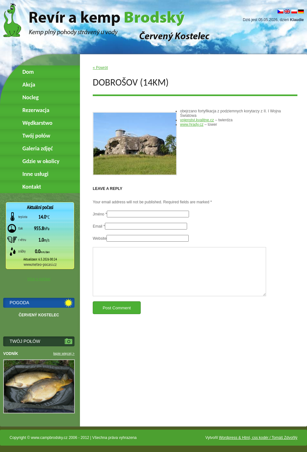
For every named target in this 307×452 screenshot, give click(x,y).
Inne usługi (35, 173)
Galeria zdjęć (37, 148)
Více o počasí (39, 279)
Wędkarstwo (37, 122)
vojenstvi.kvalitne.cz (197, 120)
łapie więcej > (64, 353)
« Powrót (100, 67)
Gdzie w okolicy (40, 161)
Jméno (98, 214)
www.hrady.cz (191, 124)
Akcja (28, 84)
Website (99, 238)
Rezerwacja (35, 110)
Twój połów (36, 135)
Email (97, 226)
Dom (28, 71)
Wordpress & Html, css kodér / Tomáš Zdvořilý (258, 437)
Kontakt (31, 186)
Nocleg (30, 97)
